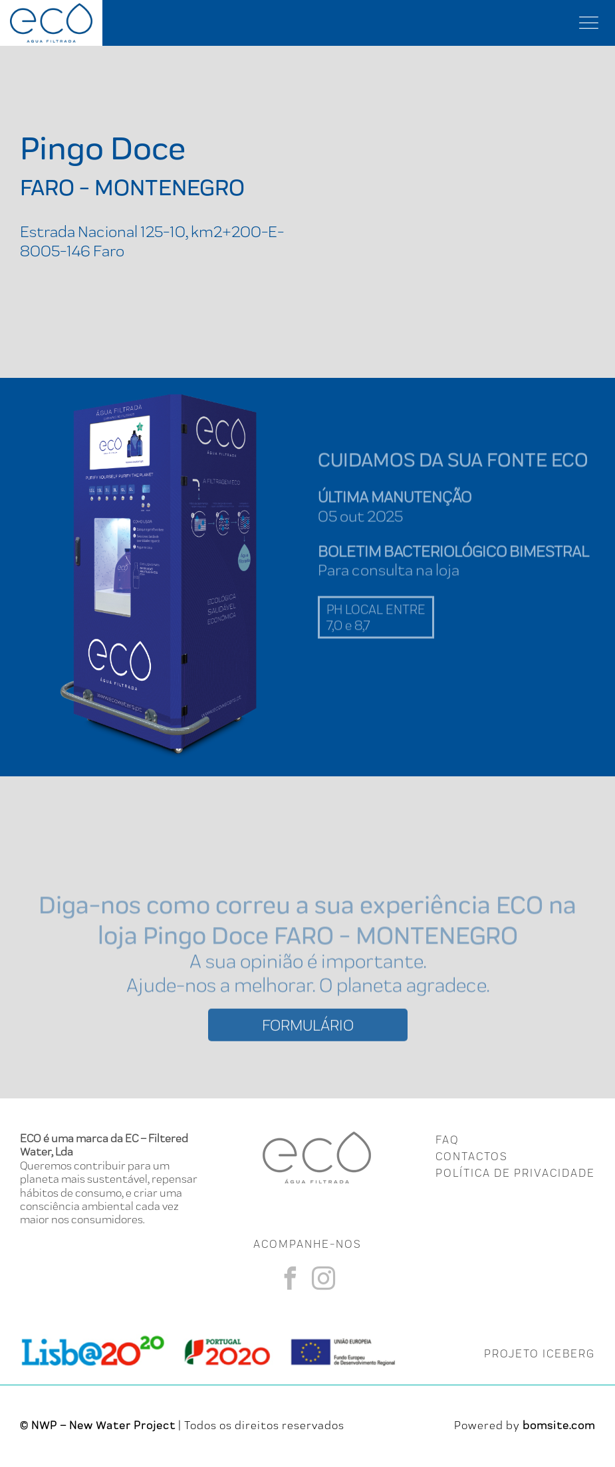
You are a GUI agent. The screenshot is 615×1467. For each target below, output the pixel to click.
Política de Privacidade (515, 1172)
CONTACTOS (471, 1156)
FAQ (447, 1139)
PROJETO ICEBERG (539, 1353)
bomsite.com (559, 1425)
